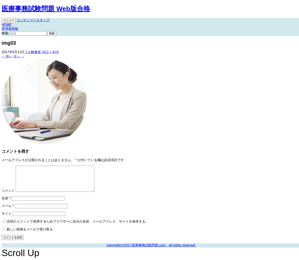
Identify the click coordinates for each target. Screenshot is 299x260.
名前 (6, 198)
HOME (7, 24)
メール (8, 206)
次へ (18, 56)
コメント (8, 190)
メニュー (8, 20)
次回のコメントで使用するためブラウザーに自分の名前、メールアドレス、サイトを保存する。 (78, 221)
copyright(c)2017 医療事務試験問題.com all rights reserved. (151, 245)
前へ (7, 56)
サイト (7, 213)
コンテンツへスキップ (33, 20)
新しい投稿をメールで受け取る (30, 229)
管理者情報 (10, 28)
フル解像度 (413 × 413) (41, 52)
